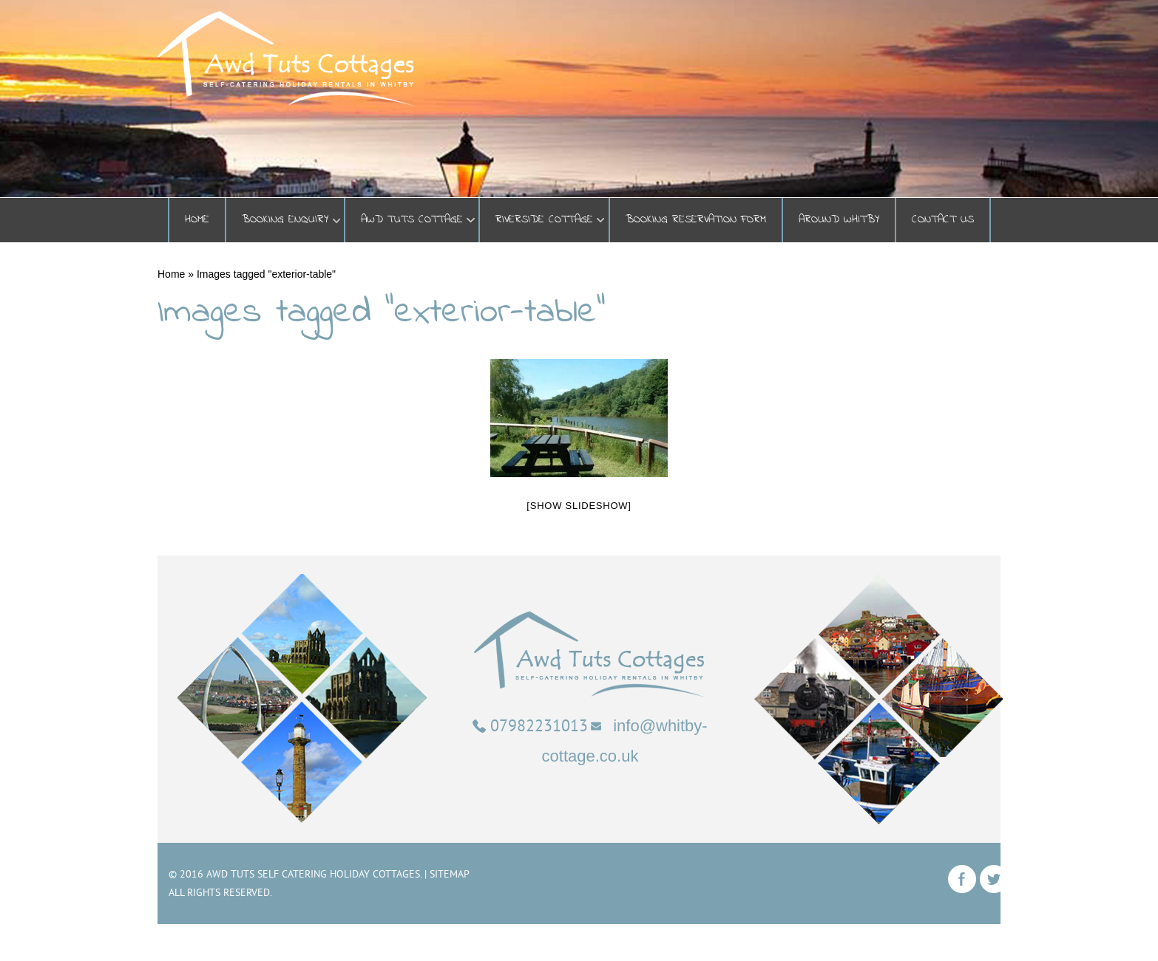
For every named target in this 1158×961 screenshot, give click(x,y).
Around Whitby (839, 219)
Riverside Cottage (544, 219)
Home (197, 219)
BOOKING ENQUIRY (285, 219)
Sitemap (450, 873)
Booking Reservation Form (696, 219)
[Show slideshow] (578, 505)
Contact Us (943, 219)
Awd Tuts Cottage (412, 219)
